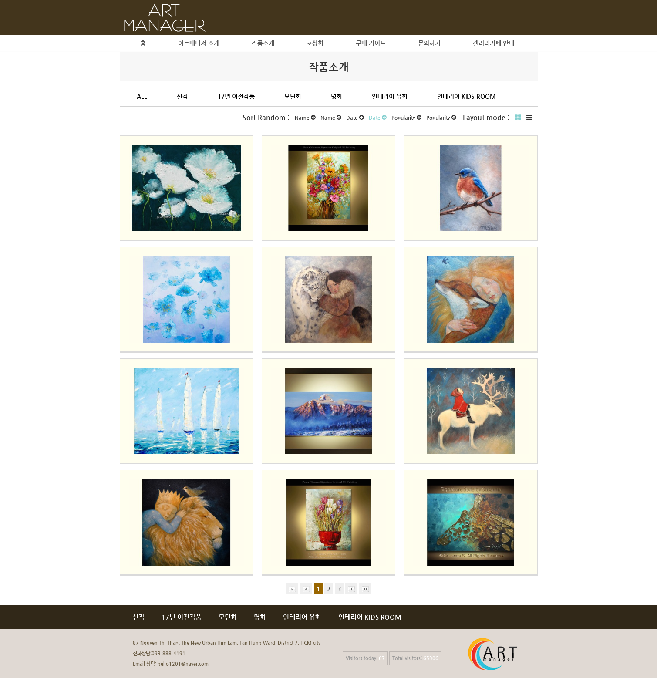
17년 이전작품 (236, 96)
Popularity (406, 118)
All (142, 96)
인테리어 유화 (390, 96)
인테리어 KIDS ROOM (369, 617)
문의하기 (429, 43)
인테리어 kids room (466, 96)
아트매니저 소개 (198, 43)
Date (355, 118)
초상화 (315, 43)
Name (305, 118)
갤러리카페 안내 (493, 43)
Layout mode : (486, 117)
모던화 (292, 96)
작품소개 (263, 43)
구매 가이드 (371, 43)
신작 (182, 96)
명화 (336, 96)
